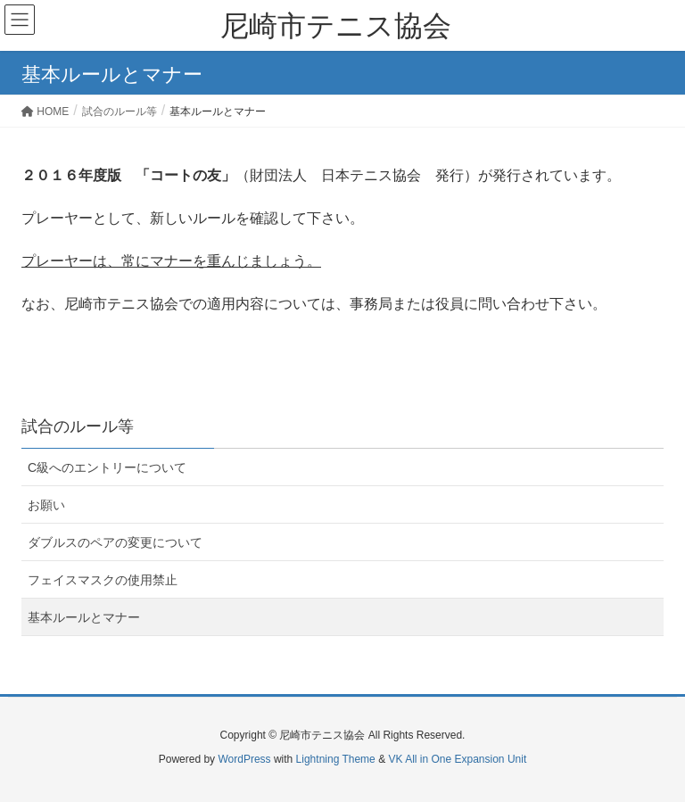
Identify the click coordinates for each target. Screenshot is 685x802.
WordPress (244, 759)
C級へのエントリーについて (107, 467)
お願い (46, 505)
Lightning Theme (336, 759)
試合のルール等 (77, 426)
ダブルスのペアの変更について (115, 542)
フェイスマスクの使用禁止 (102, 580)
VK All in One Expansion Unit (457, 759)
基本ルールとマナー (84, 617)
